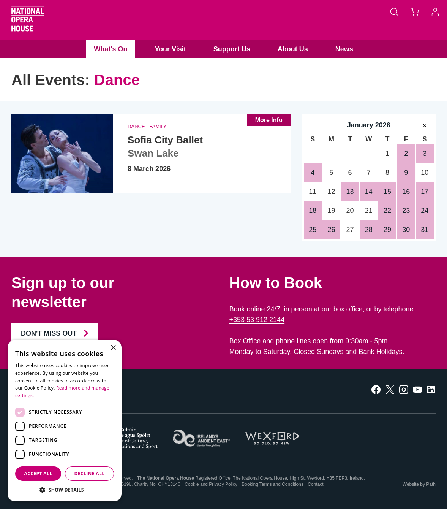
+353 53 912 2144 (257, 319)
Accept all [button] (38, 473)
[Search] (394, 11)
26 (331, 229)
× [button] (113, 348)
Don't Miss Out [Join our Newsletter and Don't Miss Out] (55, 333)
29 (387, 229)
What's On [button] (110, 49)
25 (312, 229)
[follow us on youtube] (417, 389)
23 (406, 210)
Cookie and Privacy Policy (211, 484)
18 (312, 210)
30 (406, 229)
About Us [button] (293, 49)
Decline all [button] (89, 473)
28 (369, 229)
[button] (64, 490)
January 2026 (368, 125)
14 (369, 191)
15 (387, 191)
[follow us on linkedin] (431, 389)
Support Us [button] (231, 49)
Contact (315, 484)
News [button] (344, 49)
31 (424, 229)
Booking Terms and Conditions (272, 484)
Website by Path (419, 484)
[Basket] (415, 11)
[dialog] (65, 420)
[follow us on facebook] (376, 389)
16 (406, 191)
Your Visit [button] (170, 49)
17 (424, 191)
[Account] (435, 11)
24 (424, 210)
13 (350, 191)
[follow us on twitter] (390, 389)
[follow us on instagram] (403, 389)
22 (387, 210)
